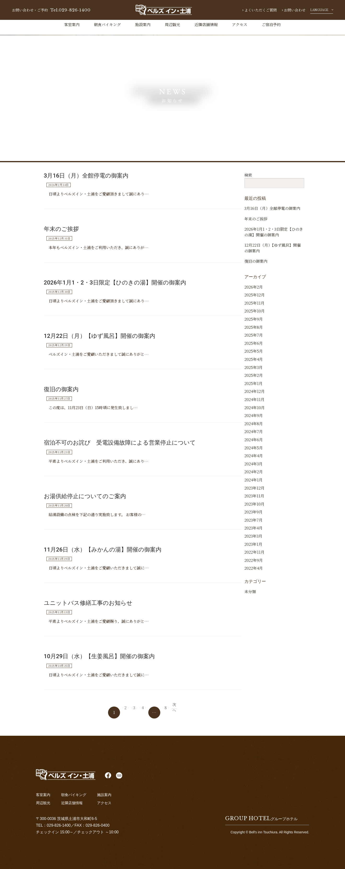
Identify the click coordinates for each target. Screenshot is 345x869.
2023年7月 (253, 532)
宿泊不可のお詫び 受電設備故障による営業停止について (120, 442)
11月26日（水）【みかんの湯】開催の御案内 (103, 549)
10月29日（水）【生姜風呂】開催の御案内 (99, 656)
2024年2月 (253, 484)
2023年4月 (253, 540)
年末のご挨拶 (61, 229)
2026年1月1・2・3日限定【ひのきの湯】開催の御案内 (115, 282)
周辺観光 (172, 24)
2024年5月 (253, 460)
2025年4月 (253, 372)
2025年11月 (254, 315)
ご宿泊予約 (271, 24)
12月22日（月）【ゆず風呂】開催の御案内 (99, 336)
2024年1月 (253, 492)
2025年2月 (253, 388)
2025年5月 (253, 364)
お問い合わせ (294, 9)
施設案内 (142, 24)
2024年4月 (253, 468)
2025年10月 (254, 323)
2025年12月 (254, 307)
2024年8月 (253, 436)
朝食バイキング (107, 24)
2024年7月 (253, 444)
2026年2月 (253, 299)
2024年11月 (254, 412)
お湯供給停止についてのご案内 (85, 496)
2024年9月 (253, 428)
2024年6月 (253, 452)
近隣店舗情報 (206, 24)
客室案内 (72, 24)
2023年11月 (254, 508)
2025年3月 (253, 380)
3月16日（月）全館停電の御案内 (86, 175)
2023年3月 (253, 548)
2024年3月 (253, 476)
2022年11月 (254, 565)
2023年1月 (253, 557)
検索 (248, 175)
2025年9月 (253, 331)
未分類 (250, 604)
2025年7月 (253, 348)
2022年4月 (253, 581)
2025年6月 (253, 356)
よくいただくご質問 (260, 9)
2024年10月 (254, 420)
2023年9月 (253, 524)
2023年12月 (254, 500)
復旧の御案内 (61, 389)
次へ (186, 712)
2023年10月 (254, 516)
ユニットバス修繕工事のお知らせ (88, 603)
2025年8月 (253, 340)
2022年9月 (253, 573)
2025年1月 (253, 396)
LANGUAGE (319, 9)
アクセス (239, 24)
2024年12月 (254, 404)
